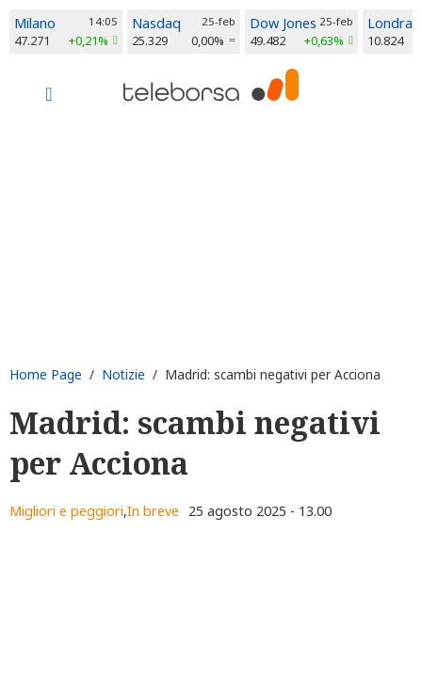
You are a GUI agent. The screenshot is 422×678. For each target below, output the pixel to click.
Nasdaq (156, 23)
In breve (153, 511)
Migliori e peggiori (66, 511)
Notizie (123, 374)
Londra (390, 23)
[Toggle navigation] (49, 96)
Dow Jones (283, 23)
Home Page (45, 374)
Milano (35, 23)
